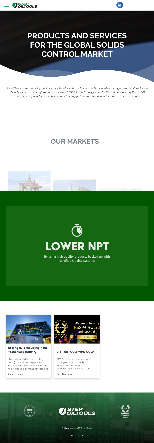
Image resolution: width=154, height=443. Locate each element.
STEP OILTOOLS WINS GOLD (75, 352)
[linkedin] (119, 5)
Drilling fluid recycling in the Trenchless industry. (28, 350)
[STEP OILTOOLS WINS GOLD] (77, 329)
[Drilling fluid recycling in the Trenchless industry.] (28, 329)
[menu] (7, 5)
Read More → (16, 374)
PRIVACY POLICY (77, 435)
